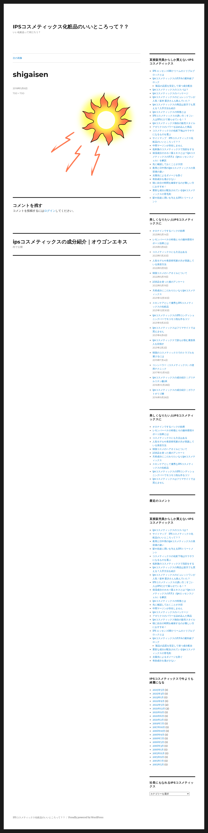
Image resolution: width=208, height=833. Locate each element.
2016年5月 (158, 742)
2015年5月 (158, 764)
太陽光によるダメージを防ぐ (168, 175)
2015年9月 (158, 757)
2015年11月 (159, 753)
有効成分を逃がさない (164, 179)
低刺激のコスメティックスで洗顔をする (173, 149)
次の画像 (17, 57)
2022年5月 (158, 704)
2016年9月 (158, 734)
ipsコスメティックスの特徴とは (169, 111)
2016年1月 (158, 749)
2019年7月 (158, 723)
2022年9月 (158, 701)
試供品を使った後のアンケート (169, 281)
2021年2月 (158, 719)
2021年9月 (158, 712)
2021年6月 (158, 716)
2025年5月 (158, 689)
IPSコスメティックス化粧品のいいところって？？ (71, 27)
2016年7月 (158, 738)
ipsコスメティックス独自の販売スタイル (174, 123)
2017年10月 (159, 727)
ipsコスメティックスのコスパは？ (170, 89)
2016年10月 (159, 730)
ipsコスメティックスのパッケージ (170, 93)
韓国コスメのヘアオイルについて (170, 273)
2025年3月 (158, 693)
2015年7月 (158, 760)
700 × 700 (18, 93)
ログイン (49, 210)
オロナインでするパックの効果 (169, 230)
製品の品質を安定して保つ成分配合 (173, 85)
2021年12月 (159, 708)
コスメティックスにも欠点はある (170, 251)
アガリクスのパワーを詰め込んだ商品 (172, 126)
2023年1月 (158, 697)
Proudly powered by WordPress (85, 817)
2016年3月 (158, 745)
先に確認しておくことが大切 (168, 164)
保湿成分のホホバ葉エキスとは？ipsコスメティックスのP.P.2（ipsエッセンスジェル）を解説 (174, 157)
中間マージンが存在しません (168, 145)
